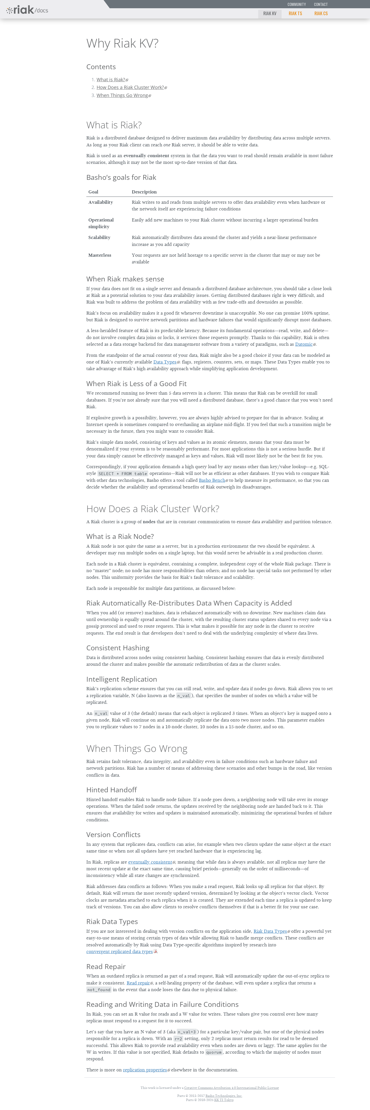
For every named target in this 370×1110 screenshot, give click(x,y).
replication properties (145, 1069)
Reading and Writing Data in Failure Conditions (162, 1004)
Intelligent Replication (121, 679)
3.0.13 (51, 43)
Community (297, 4)
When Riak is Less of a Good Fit (136, 383)
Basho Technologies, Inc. (224, 1096)
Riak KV (269, 13)
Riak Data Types (112, 921)
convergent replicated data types (119, 951)
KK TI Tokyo (224, 1100)
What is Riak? (111, 79)
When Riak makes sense (125, 278)
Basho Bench (212, 480)
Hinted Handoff (111, 789)
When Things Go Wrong (122, 95)
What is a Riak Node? (120, 536)
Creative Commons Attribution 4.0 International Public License (231, 1088)
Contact (321, 4)
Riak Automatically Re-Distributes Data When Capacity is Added (189, 603)
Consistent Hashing (118, 647)
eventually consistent (150, 862)
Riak (22, 42)
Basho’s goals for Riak (121, 177)
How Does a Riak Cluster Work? (130, 87)
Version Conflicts (113, 834)
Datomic (304, 344)
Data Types (165, 362)
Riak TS (295, 13)
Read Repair (106, 966)
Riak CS (321, 13)
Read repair (138, 982)
